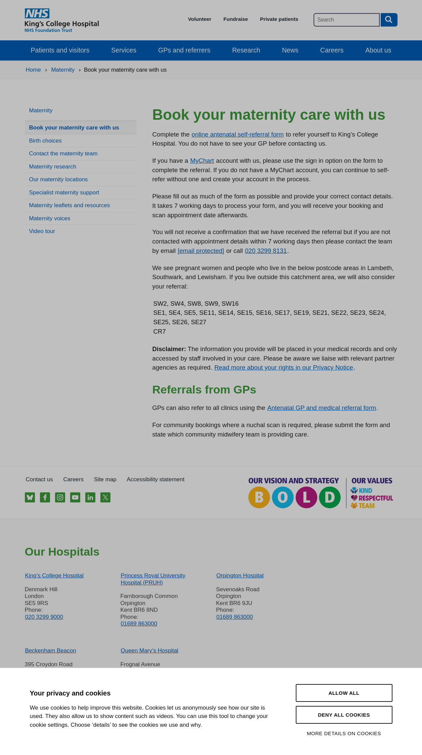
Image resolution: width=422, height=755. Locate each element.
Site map (105, 479)
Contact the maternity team (63, 153)
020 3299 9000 (44, 617)
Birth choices (45, 141)
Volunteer (199, 19)
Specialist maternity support (64, 192)
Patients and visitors (60, 50)
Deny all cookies (344, 715)
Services (123, 50)
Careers (331, 50)
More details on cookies (344, 733)
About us (378, 50)
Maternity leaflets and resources (69, 205)
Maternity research (53, 166)
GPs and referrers (184, 50)
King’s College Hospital (54, 575)
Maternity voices (50, 218)
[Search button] (389, 20)
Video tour (42, 231)
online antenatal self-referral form (238, 134)
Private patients (279, 19)
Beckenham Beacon (50, 650)
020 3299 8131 (266, 250)
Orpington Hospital (240, 575)
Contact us (39, 479)
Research (246, 50)
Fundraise (235, 19)
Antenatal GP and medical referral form (321, 407)
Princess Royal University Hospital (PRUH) (153, 579)
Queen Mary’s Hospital (149, 650)
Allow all (343, 693)
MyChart (202, 160)
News (290, 50)
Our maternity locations (58, 179)
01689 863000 (139, 623)
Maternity (41, 110)
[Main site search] (347, 20)
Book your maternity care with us (74, 127)
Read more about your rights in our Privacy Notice (283, 367)
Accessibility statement (156, 479)
